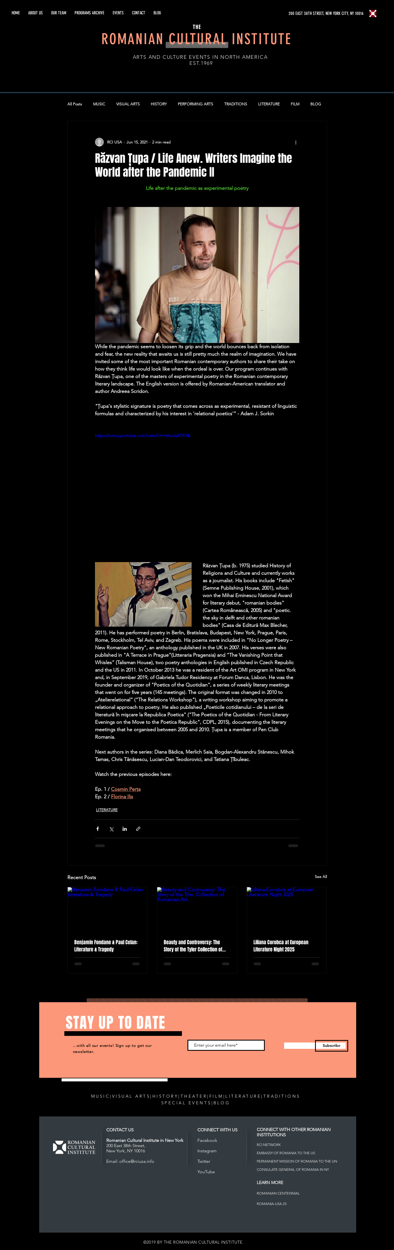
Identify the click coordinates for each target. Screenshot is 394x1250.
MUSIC (99, 104)
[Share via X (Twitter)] (111, 828)
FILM (295, 104)
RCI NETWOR (268, 1145)
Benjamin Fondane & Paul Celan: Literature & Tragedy (105, 946)
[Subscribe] (331, 1046)
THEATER (194, 1096)
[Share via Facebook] (97, 828)
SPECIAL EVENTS (186, 1102)
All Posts (74, 104)
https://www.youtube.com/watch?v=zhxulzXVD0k (143, 435)
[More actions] (296, 142)
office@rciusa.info (136, 1161)
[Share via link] (138, 828)
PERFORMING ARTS (195, 104)
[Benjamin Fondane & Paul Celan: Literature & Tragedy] (107, 909)
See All (321, 876)
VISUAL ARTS (128, 104)
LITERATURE (269, 104)
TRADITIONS (235, 104)
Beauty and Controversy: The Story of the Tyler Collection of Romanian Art (193, 946)
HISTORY (159, 104)
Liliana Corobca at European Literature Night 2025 (280, 946)
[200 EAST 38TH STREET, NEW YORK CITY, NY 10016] (326, 13)
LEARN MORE (270, 1182)
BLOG (315, 104)
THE (197, 27)
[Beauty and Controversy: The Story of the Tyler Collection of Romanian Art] (197, 909)
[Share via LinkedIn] (124, 828)
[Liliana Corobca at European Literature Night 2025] (287, 909)
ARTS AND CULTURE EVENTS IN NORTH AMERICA (200, 57)
